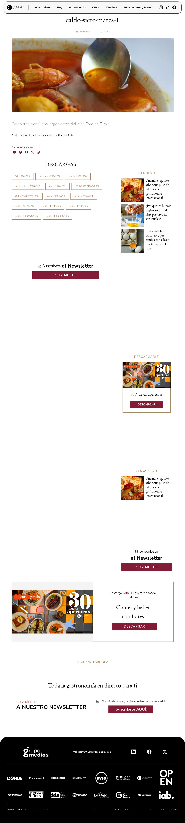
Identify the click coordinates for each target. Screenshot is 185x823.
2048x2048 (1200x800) (27, 196)
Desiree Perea (84, 31)
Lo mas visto (42, 7)
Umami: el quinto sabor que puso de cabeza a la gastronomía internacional (157, 189)
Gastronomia (77, 7)
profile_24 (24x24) (24, 206)
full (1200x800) (23, 176)
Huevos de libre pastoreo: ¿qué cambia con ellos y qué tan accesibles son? (157, 239)
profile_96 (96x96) (78, 206)
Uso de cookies (152, 810)
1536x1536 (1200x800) (86, 186)
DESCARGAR (146, 405)
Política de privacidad (169, 810)
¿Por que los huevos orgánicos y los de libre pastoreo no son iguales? (158, 212)
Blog (59, 7)
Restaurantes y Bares (137, 7)
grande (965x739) (56, 196)
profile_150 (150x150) (26, 216)
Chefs (96, 7)
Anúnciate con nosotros (134, 810)
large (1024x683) (57, 186)
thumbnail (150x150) (49, 176)
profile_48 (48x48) (51, 206)
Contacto (118, 810)
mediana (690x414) (84, 196)
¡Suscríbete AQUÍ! (131, 709)
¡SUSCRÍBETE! (65, 275)
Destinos (112, 7)
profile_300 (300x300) (57, 216)
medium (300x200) (77, 176)
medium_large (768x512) (28, 186)
